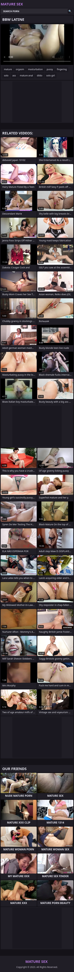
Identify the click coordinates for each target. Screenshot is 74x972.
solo (6, 75)
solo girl (50, 75)
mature (8, 69)
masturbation (35, 69)
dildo (39, 75)
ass (14, 75)
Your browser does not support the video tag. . (37, 44)
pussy (50, 69)
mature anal (26, 75)
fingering (62, 69)
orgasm (20, 69)
